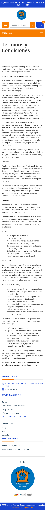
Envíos (4, 402)
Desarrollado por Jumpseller (22, 507)
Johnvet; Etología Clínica (11, 445)
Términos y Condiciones (11, 413)
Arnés (4, 431)
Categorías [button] (22, 33)
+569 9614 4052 (11, 389)
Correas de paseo (9, 424)
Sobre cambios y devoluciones (13, 406)
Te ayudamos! (7, 409)
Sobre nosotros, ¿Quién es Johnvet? (16, 449)
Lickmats (5, 435)
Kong (4, 427)
